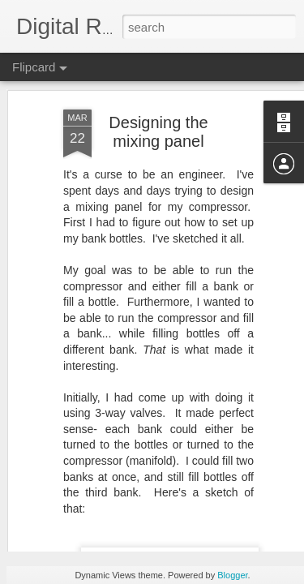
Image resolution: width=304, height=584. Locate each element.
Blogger (232, 575)
